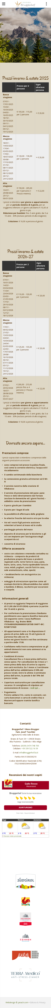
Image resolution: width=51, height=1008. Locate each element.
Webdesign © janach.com (17, 1002)
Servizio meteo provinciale (12, 836)
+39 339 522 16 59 (29, 748)
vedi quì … (35, 688)
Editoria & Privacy (37, 1002)
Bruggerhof (15, 793)
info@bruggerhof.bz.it (28, 752)
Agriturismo (25, 807)
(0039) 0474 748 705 (30, 745)
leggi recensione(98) (26, 802)
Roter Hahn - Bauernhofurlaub (25, 813)
